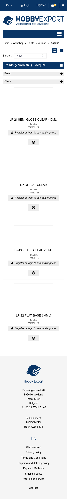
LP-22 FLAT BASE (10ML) (33, 315)
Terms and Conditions (33, 458)
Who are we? (33, 447)
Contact (33, 488)
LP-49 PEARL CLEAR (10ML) (33, 250)
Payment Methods (33, 468)
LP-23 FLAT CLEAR (33, 185)
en (7, 5)
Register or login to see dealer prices (35, 133)
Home (6, 43)
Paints (30, 43)
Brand (7, 73)
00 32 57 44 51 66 (36, 408)
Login (27, 5)
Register (41, 5)
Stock (7, 81)
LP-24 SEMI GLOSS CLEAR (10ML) (33, 119)
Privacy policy (33, 452)
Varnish (42, 43)
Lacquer (54, 43)
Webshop (18, 43)
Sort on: (7, 56)
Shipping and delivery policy (33, 463)
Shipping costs (33, 474)
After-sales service (33, 479)
